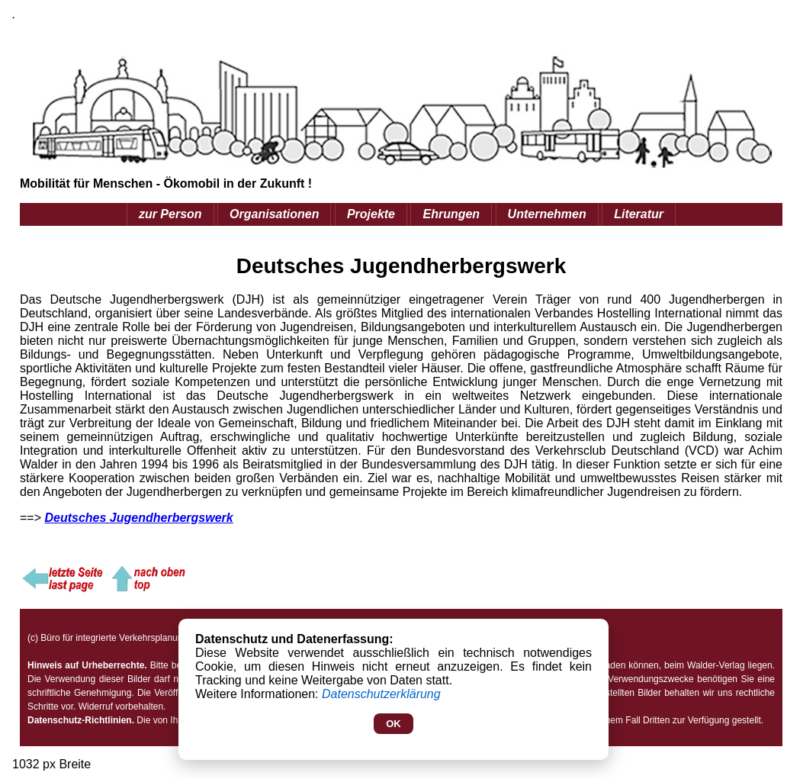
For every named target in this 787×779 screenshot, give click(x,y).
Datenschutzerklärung (381, 693)
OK (393, 723)
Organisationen (274, 214)
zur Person (170, 214)
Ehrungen (451, 214)
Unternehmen (547, 214)
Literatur (638, 214)
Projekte (371, 214)
